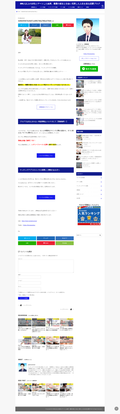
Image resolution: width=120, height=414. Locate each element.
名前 (19, 274)
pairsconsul (31, 364)
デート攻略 (62, 6)
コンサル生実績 (71, 6)
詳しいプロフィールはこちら (89, 57)
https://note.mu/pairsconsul (29, 220)
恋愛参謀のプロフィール (46, 106)
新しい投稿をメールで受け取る (26, 295)
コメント (20, 259)
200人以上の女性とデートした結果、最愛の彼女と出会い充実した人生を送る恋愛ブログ (60, 3)
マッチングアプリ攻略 (52, 6)
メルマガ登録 (42, 6)
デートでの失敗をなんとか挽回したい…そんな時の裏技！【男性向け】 (92, 82)
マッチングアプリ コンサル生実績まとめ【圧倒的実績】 (93, 118)
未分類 (78, 196)
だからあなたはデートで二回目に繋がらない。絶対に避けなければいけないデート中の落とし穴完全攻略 (92, 111)
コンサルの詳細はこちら (46, 197)
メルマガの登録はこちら (46, 155)
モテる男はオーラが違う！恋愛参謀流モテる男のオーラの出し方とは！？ (92, 91)
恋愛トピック (80, 6)
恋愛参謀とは (34, 6)
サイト (19, 286)
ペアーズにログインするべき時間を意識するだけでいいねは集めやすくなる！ (92, 101)
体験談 (87, 6)
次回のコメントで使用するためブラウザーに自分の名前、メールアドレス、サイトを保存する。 (42, 292)
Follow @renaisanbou (29, 225)
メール (20, 280)
